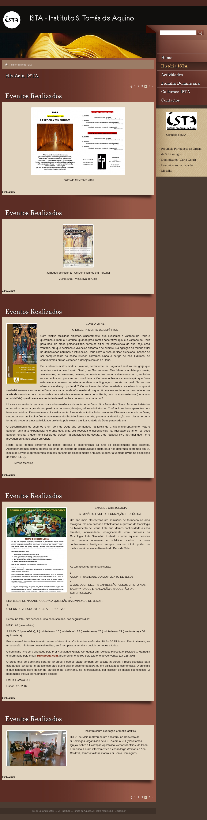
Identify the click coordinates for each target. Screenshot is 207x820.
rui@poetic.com (47, 655)
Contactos (170, 99)
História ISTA (174, 65)
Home (13, 64)
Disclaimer (120, 811)
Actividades (172, 74)
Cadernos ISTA (175, 91)
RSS (33, 811)
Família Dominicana (180, 83)
